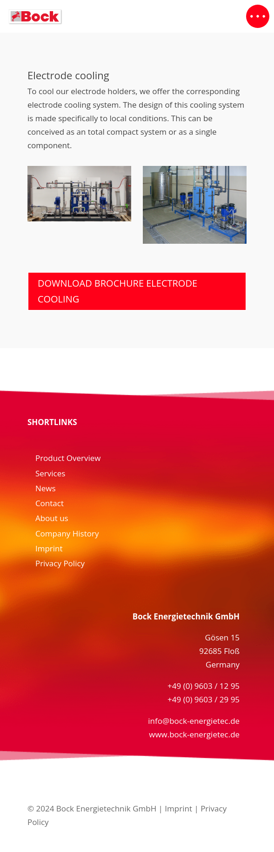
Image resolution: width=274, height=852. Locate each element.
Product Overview (68, 458)
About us (51, 518)
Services (50, 473)
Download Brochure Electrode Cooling (117, 291)
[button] (257, 16)
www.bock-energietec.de (194, 734)
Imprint (49, 548)
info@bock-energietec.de (194, 720)
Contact (49, 503)
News (45, 488)
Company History (67, 533)
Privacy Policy (60, 563)
